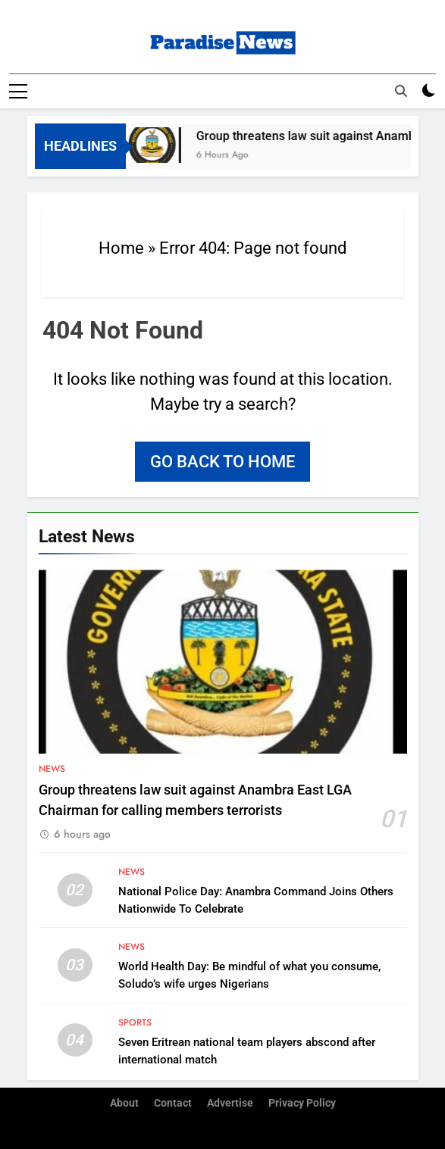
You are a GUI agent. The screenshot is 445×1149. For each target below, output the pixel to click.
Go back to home (222, 461)
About (124, 1103)
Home (121, 248)
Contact (173, 1103)
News (52, 769)
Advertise (230, 1103)
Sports (135, 1022)
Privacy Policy (302, 1103)
